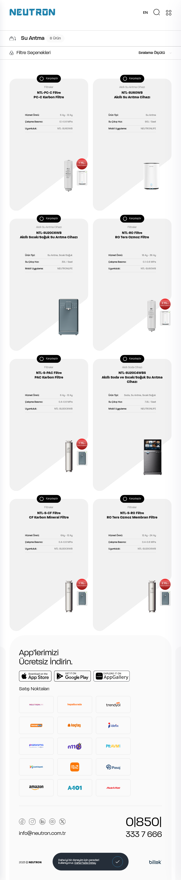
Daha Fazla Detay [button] (85, 863)
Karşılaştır (52, 78)
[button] (117, 861)
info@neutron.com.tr (42, 833)
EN (145, 13)
